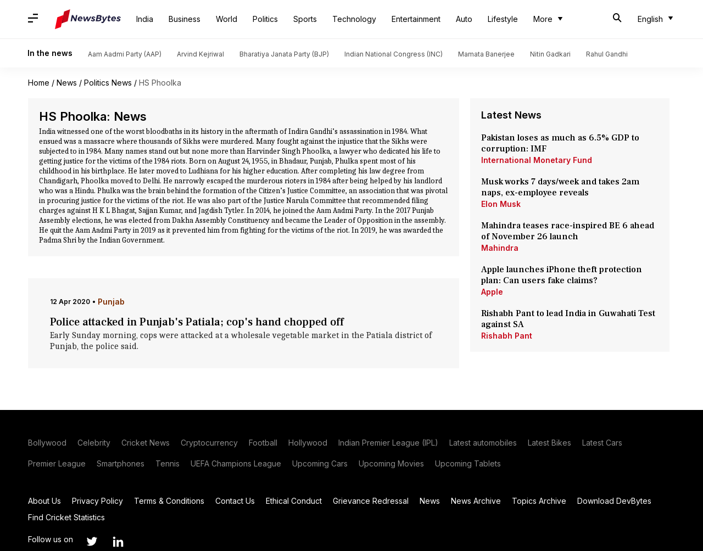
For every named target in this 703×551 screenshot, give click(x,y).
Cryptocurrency (209, 442)
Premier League (57, 463)
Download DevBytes (614, 500)
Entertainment (416, 19)
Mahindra (499, 247)
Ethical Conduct (294, 500)
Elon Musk (501, 204)
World (226, 19)
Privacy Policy (97, 500)
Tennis (167, 463)
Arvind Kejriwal (200, 54)
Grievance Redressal (371, 500)
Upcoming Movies (391, 463)
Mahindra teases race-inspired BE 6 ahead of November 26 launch (567, 231)
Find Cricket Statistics (66, 517)
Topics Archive (539, 500)
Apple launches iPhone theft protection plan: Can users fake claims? (561, 275)
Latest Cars (602, 442)
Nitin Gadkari (550, 54)
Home (38, 82)
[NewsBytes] (88, 19)
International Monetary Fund (536, 160)
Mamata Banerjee (486, 54)
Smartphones (120, 463)
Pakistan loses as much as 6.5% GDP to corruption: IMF (560, 143)
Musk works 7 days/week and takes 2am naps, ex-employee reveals (560, 187)
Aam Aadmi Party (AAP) (124, 54)
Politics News (108, 82)
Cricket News (145, 442)
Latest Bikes (549, 442)
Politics (265, 19)
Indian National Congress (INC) (393, 54)
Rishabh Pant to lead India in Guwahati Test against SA (568, 319)
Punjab (111, 301)
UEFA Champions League (236, 463)
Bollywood (47, 442)
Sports (305, 19)
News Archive (476, 500)
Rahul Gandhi (607, 54)
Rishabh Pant (506, 335)
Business (184, 19)
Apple (492, 291)
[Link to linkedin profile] (118, 541)
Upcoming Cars (320, 463)
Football (263, 442)
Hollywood (307, 442)
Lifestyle (503, 19)
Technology (354, 19)
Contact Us (235, 500)
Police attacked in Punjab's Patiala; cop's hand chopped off (197, 322)
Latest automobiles (483, 442)
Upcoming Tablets (468, 463)
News (67, 82)
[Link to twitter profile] (92, 541)
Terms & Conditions (169, 500)
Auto (464, 19)
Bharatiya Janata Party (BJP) (284, 54)
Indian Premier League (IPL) (388, 442)
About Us (44, 500)
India (144, 19)
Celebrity (93, 442)
